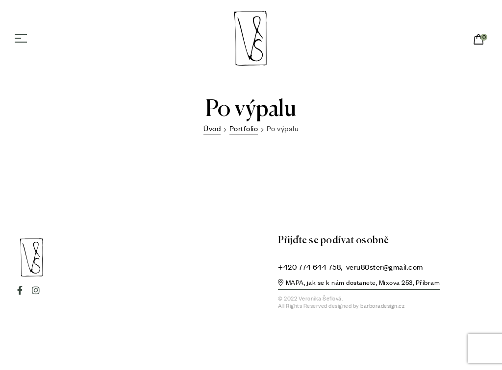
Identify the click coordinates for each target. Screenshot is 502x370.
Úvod (212, 128)
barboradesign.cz (382, 305)
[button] (359, 284)
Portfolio (243, 128)
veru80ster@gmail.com (384, 266)
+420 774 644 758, (311, 266)
